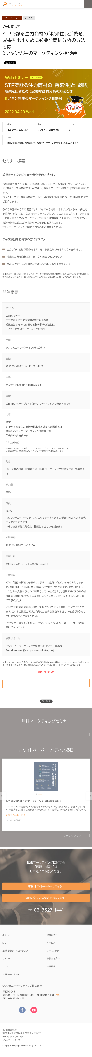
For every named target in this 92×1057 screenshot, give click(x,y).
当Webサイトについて (11, 1044)
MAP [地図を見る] (58, 999)
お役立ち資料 (53, 963)
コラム (5, 971)
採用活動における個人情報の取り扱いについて (21, 1038)
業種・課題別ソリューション (15, 955)
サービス (51, 947)
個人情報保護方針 (9, 1034)
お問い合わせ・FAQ (11, 979)
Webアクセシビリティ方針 (12, 1041)
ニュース (6, 939)
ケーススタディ (54, 955)
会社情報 (51, 971)
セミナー (6, 963)
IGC (14, 947)
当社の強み (52, 939)
